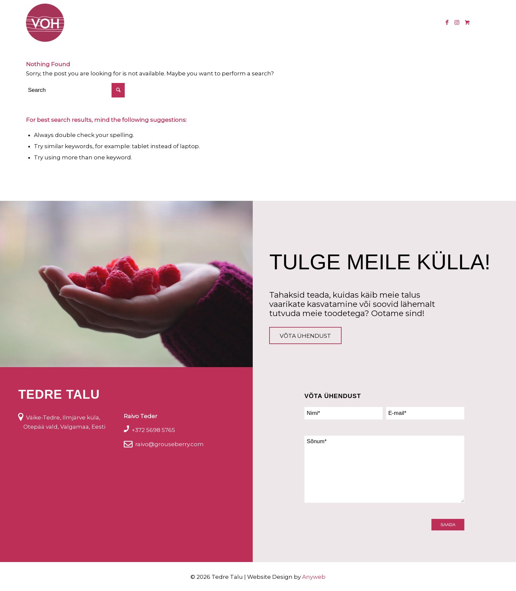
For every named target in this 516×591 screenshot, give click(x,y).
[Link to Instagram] (457, 22)
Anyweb (313, 577)
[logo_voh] (45, 23)
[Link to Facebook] (447, 22)
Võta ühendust (305, 336)
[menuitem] (156, 23)
